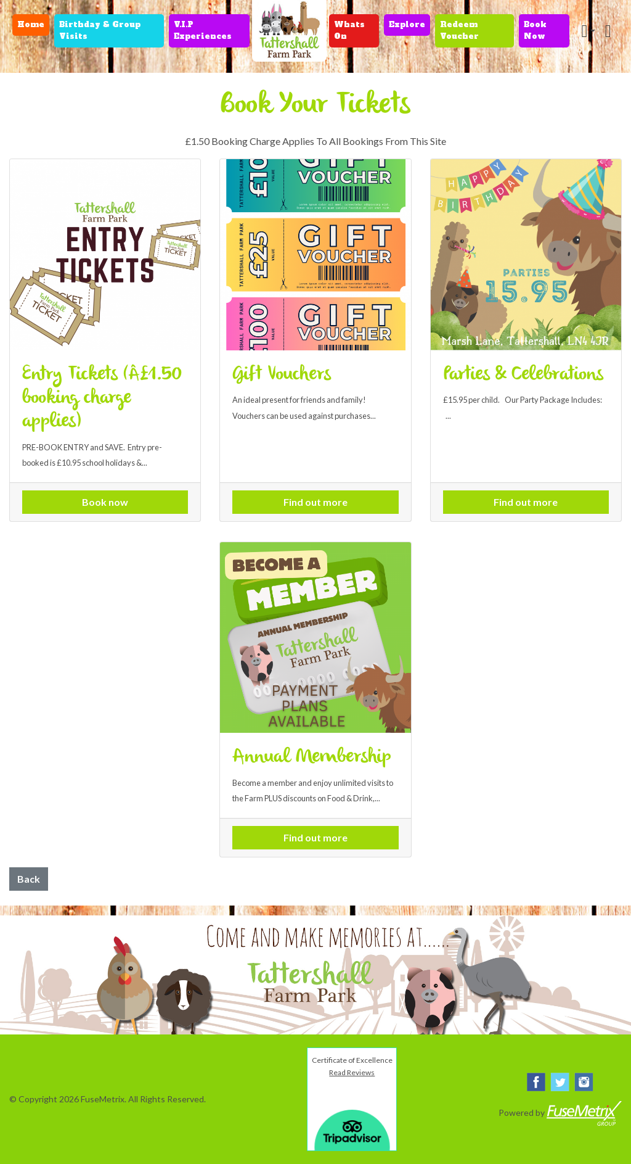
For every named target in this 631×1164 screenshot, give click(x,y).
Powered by (560, 1113)
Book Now (535, 30)
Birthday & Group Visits (99, 30)
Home (30, 25)
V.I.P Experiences (203, 30)
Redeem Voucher (459, 30)
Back (28, 879)
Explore (407, 25)
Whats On (349, 30)
